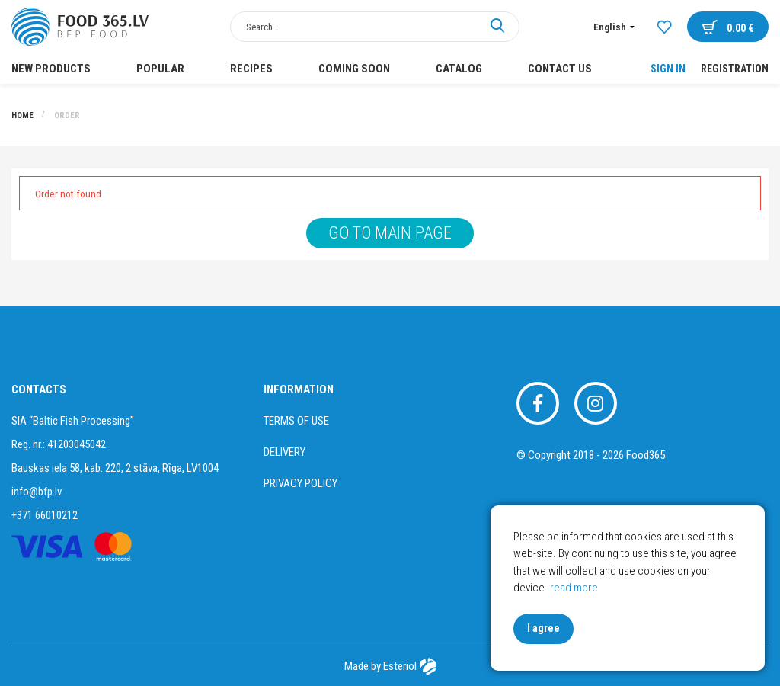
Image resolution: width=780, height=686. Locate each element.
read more (574, 588)
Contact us (560, 68)
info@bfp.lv (36, 491)
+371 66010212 (44, 515)
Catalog (459, 68)
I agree (543, 628)
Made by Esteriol (389, 666)
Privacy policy (300, 483)
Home (23, 115)
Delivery (284, 452)
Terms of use (296, 421)
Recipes (251, 68)
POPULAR (160, 68)
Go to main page (390, 232)
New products (51, 68)
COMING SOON (354, 68)
